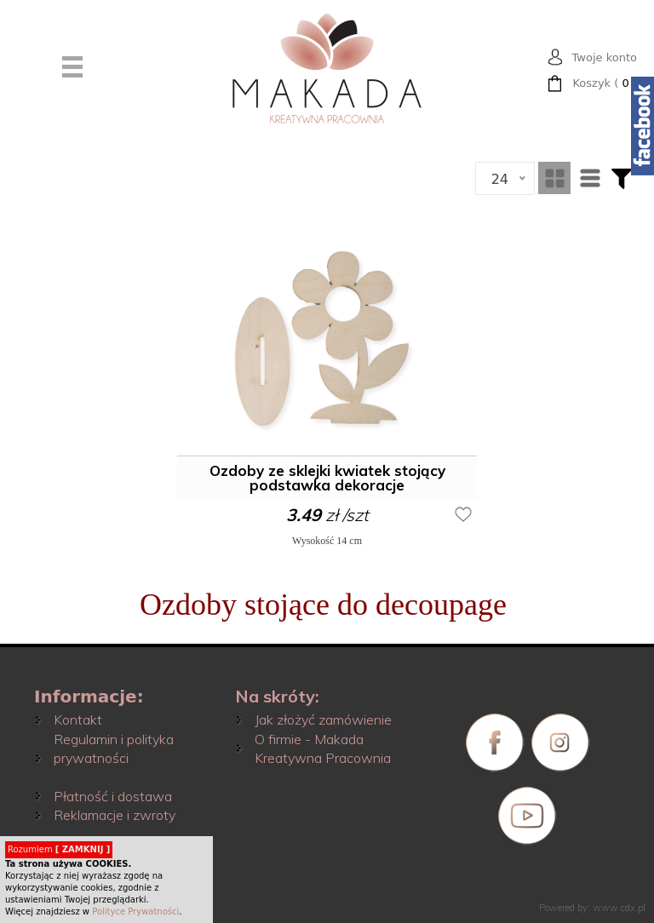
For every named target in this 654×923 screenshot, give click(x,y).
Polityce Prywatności (135, 911)
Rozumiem (59, 849)
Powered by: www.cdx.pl (592, 908)
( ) (604, 83)
